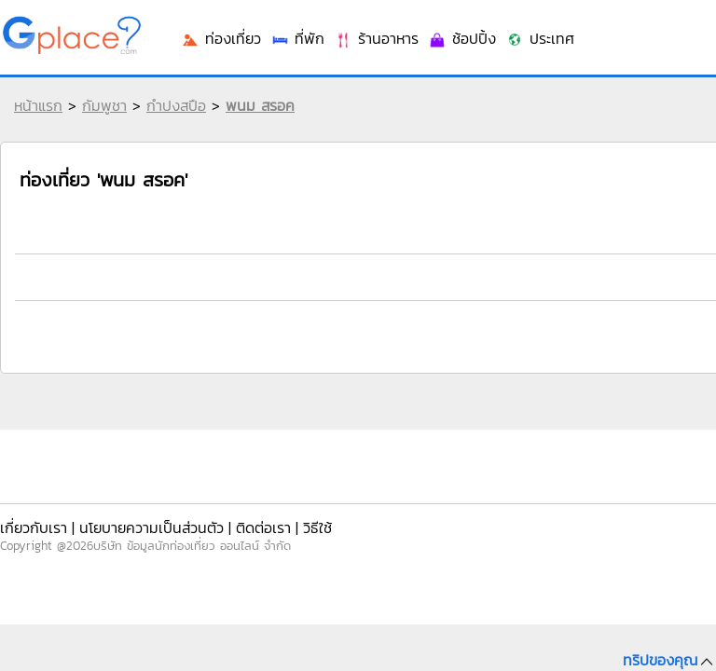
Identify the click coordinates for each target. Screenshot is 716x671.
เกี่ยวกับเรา (33, 520)
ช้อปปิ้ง (679, 292)
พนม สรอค (255, 119)
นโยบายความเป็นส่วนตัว (133, 520)
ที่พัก (539, 292)
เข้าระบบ (589, 30)
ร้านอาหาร (605, 292)
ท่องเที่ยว (475, 292)
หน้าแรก (33, 119)
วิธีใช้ (273, 520)
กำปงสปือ (171, 119)
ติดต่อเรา (227, 520)
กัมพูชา (99, 119)
